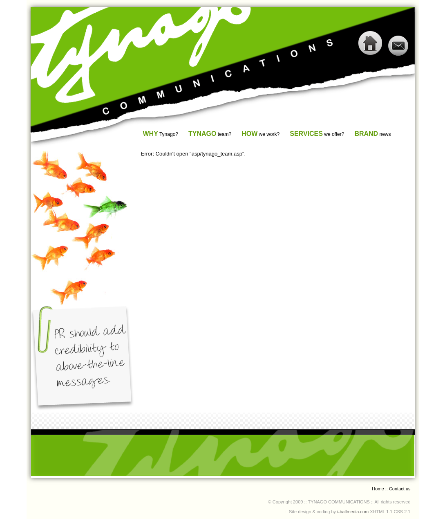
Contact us (399, 488)
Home (378, 488)
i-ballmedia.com (352, 511)
